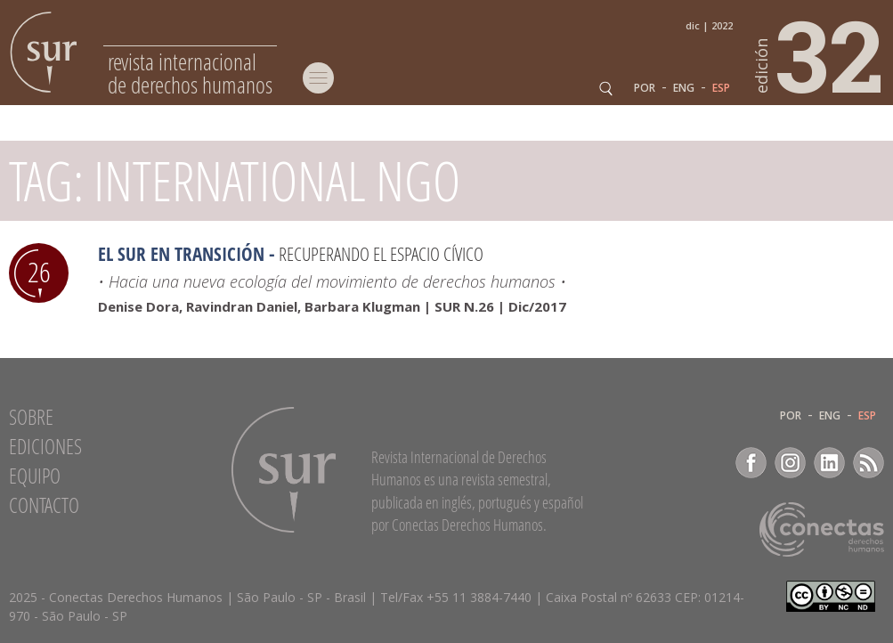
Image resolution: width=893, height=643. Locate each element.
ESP (721, 88)
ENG (683, 88)
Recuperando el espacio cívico (381, 253)
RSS (868, 462)
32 (820, 54)
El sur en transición (181, 253)
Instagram (790, 462)
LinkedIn (829, 462)
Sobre (31, 416)
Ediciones (45, 446)
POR (644, 88)
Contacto (44, 505)
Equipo (35, 475)
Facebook (751, 462)
